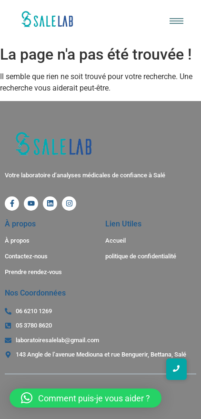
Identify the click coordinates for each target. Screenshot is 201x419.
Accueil (115, 240)
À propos (17, 240)
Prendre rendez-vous (33, 272)
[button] (85, 398)
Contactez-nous (26, 256)
